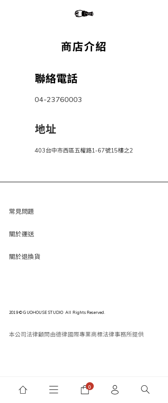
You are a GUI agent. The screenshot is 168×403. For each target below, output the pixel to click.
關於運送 (21, 234)
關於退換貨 (24, 257)
